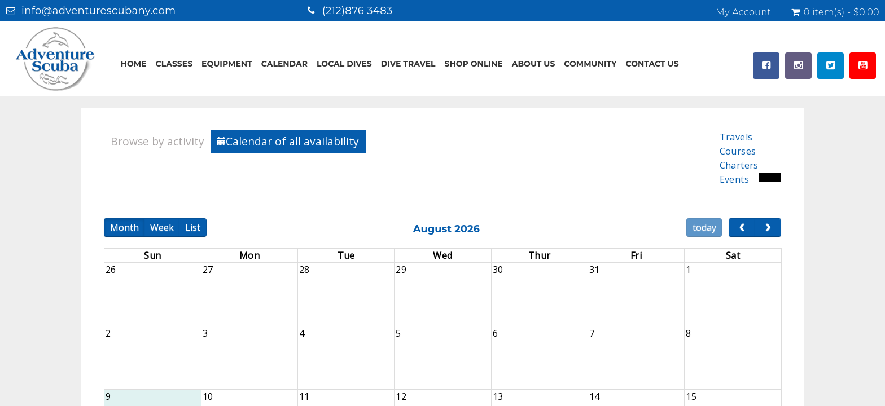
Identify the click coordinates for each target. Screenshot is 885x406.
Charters (739, 165)
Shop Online (474, 64)
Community (590, 64)
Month (124, 227)
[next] (768, 227)
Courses (738, 151)
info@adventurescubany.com (98, 11)
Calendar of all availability (288, 141)
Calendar (284, 64)
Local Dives (344, 64)
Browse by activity (157, 141)
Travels (736, 137)
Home (134, 64)
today (704, 227)
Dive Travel (408, 64)
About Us (533, 64)
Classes (174, 64)
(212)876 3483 (357, 11)
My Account (743, 12)
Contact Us (651, 64)
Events (734, 179)
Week (162, 227)
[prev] (742, 227)
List (192, 227)
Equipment (226, 64)
